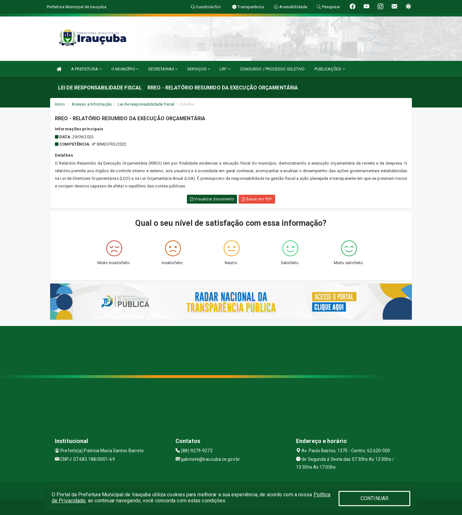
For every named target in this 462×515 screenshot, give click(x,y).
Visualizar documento (212, 199)
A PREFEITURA (86, 69)
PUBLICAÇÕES (329, 69)
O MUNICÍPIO (125, 69)
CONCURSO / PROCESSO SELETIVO (272, 69)
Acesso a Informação (92, 104)
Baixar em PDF (257, 199)
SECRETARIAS (163, 69)
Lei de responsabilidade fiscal (146, 104)
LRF (225, 69)
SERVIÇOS (198, 69)
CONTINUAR (374, 498)
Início (60, 104)
